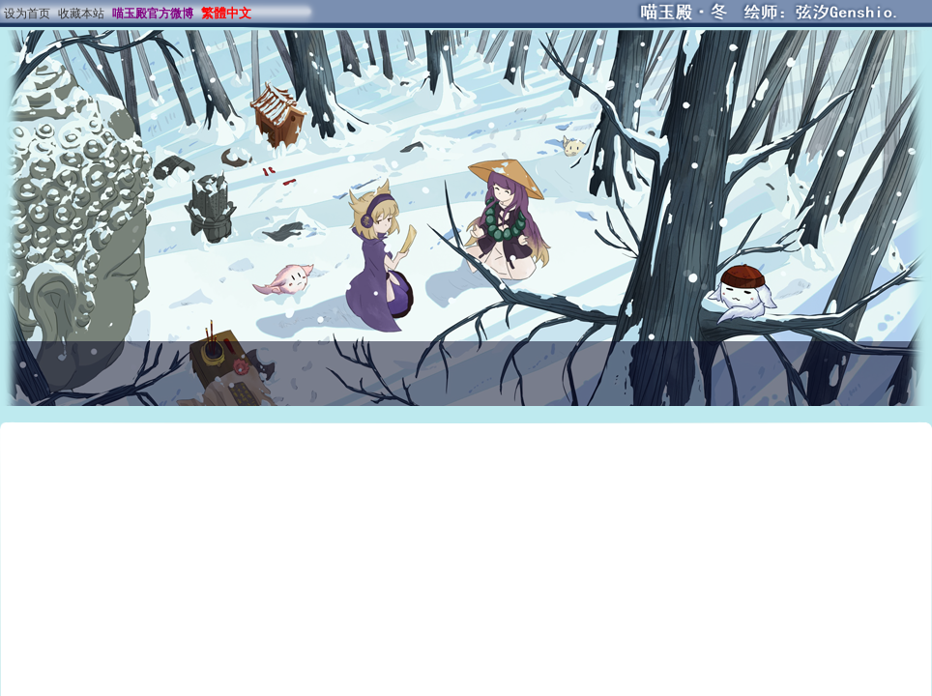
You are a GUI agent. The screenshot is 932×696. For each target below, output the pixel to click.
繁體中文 (226, 13)
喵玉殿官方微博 (152, 13)
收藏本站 (81, 13)
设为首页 (27, 13)
